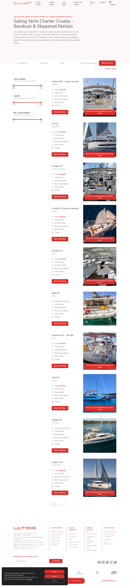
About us (92, 3)
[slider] (13, 85)
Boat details (60, 112)
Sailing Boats (73, 534)
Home (29, 2)
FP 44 (55, 123)
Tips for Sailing (73, 545)
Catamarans (73, 536)
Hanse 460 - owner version (65, 81)
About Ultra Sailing (57, 532)
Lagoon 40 (57, 462)
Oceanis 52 (57, 250)
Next (77, 505)
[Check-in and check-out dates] (89, 63)
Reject (54, 576)
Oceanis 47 (57, 166)
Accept (54, 571)
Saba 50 (56, 293)
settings (29, 579)
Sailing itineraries (74, 542)
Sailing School (51, 3)
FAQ (70, 539)
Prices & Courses (92, 534)
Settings (54, 581)
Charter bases (55, 540)
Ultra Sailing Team (57, 535)
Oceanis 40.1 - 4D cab (62, 335)
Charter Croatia (38, 3)
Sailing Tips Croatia (78, 3)
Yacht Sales (64, 3)
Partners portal (109, 581)
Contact (102, 2)
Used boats (108, 539)
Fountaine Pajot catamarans (109, 535)
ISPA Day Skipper (92, 550)
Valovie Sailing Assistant (55, 544)
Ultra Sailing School (90, 542)
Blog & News (73, 547)
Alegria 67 (57, 419)
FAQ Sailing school (90, 537)
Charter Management (108, 543)
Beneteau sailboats (110, 532)
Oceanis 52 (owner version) (65, 208)
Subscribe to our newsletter (26, 556)
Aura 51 (56, 377)
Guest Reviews (55, 537)
